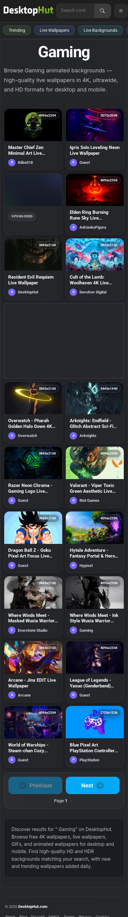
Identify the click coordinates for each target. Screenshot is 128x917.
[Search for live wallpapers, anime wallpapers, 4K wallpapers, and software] (75, 10)
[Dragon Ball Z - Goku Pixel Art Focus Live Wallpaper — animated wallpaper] (33, 542)
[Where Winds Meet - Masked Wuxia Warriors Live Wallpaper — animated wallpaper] (33, 606)
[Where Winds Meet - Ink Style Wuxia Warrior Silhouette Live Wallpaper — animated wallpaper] (95, 606)
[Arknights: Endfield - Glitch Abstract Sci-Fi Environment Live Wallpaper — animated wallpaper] (95, 412)
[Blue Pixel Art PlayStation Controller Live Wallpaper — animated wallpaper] (95, 736)
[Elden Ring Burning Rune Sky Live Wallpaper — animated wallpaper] (95, 204)
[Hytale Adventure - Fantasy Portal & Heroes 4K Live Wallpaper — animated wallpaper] (95, 542)
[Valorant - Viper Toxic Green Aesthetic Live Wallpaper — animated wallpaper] (95, 477)
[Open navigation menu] (121, 11)
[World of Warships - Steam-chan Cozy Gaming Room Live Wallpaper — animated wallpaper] (33, 736)
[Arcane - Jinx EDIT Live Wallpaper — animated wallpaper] (33, 671)
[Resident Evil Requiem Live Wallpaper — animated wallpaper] (33, 269)
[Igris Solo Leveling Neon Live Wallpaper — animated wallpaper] (95, 139)
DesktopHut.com (32, 906)
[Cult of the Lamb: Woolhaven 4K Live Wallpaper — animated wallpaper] (95, 269)
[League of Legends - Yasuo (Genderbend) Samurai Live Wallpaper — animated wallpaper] (95, 671)
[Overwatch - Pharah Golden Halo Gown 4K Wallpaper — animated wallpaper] (33, 412)
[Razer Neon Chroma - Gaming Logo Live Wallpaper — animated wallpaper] (33, 477)
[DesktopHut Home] (28, 11)
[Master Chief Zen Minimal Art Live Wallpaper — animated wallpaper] (33, 139)
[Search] (102, 11)
